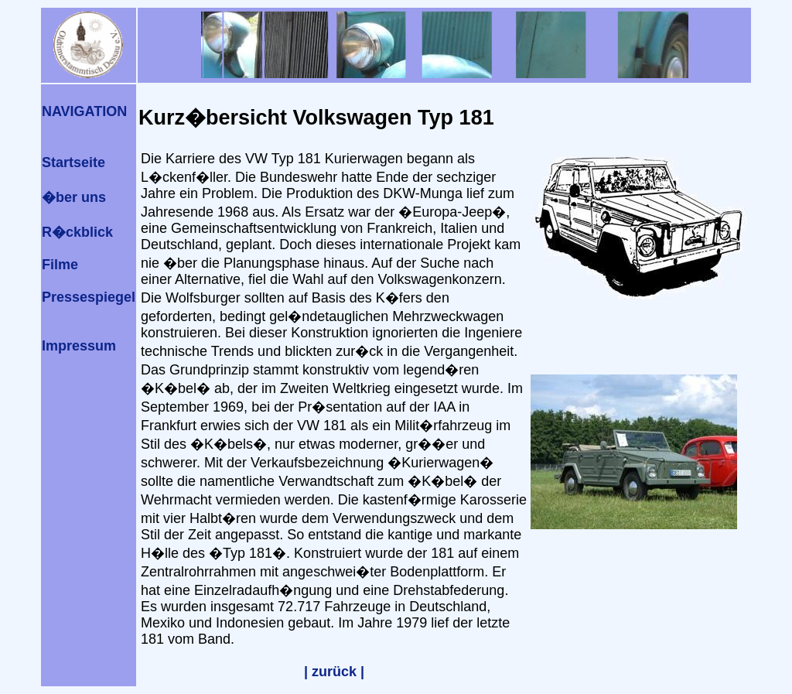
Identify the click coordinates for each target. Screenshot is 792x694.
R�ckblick (77, 232)
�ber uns (74, 197)
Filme (60, 264)
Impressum (79, 346)
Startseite (73, 162)
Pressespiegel (88, 297)
